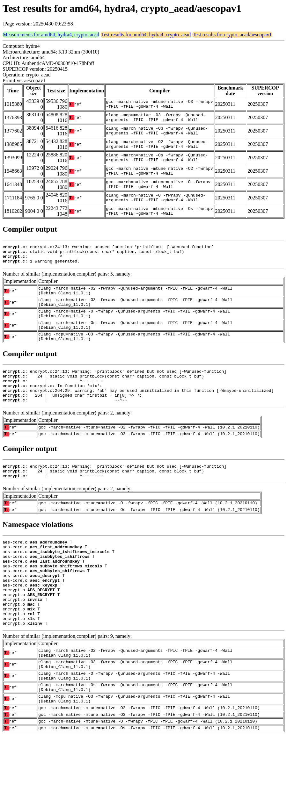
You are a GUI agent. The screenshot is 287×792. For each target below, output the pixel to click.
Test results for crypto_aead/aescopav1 (232, 34)
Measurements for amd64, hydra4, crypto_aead (51, 34)
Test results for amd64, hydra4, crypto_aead (146, 34)
